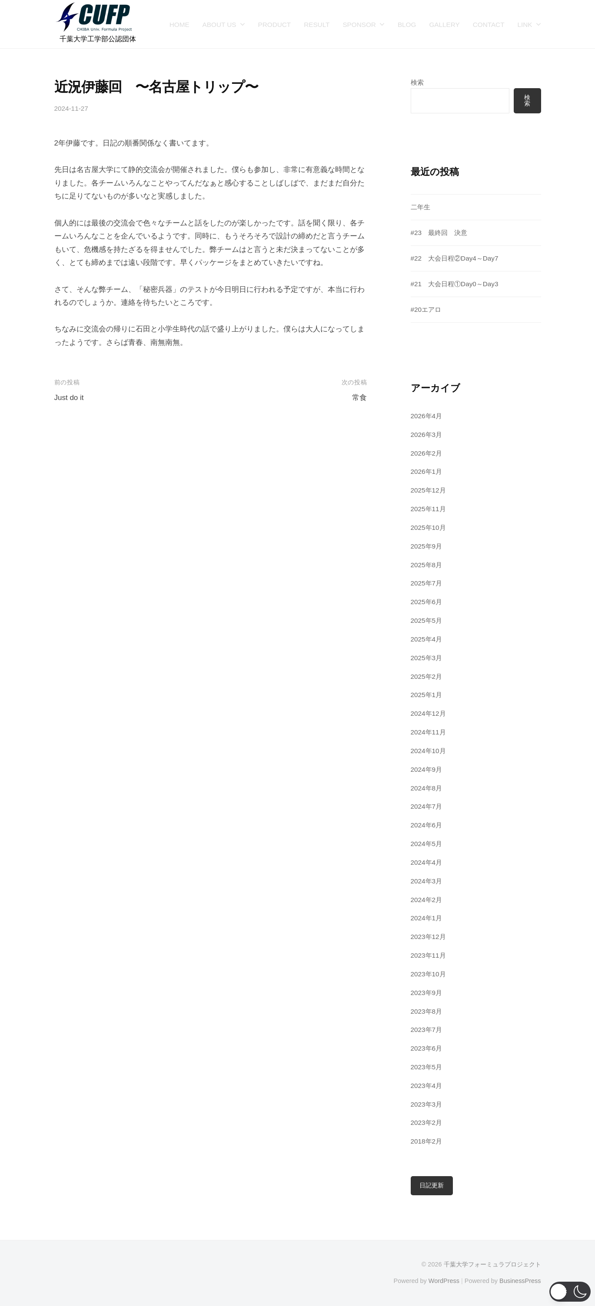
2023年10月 (428, 974)
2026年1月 (426, 471)
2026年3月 (426, 434)
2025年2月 (426, 676)
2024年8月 (426, 788)
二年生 (420, 207)
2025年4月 (426, 639)
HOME (179, 24)
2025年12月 (428, 490)
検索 (417, 82)
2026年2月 (426, 453)
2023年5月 (426, 1067)
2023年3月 (426, 1104)
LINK (524, 24)
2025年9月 (426, 546)
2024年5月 (426, 843)
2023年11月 (428, 955)
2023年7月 (426, 1029)
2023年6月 (426, 1048)
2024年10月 (428, 750)
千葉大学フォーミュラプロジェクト (492, 1264)
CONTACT (489, 24)
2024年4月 (426, 862)
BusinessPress (520, 1280)
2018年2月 (426, 1141)
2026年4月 (426, 416)
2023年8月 (426, 1011)
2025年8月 (426, 565)
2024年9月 (426, 769)
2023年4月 (426, 1085)
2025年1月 (426, 694)
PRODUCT (274, 24)
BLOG (407, 24)
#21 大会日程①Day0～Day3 (455, 284)
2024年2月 (426, 899)
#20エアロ (426, 309)
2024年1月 (426, 918)
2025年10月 (428, 527)
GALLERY (444, 24)
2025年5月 (426, 620)
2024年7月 (426, 806)
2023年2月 (426, 1122)
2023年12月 (428, 936)
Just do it (69, 397)
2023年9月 (426, 992)
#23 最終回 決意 (439, 232)
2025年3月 (426, 657)
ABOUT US (219, 24)
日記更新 (431, 1185)
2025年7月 (426, 583)
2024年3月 (426, 881)
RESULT (316, 24)
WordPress (444, 1280)
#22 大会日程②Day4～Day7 (455, 258)
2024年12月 (428, 713)
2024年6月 (426, 825)
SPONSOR (359, 24)
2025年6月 (426, 601)
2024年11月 (428, 732)
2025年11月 (428, 508)
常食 (359, 397)
